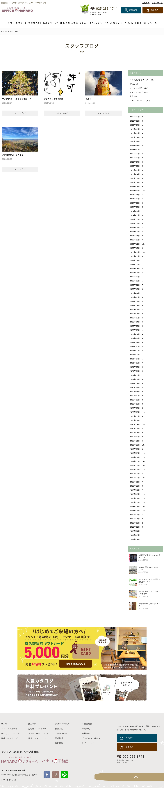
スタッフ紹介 (61, 743)
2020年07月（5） (137, 408)
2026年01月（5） (137, 137)
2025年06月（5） (137, 166)
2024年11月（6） (137, 195)
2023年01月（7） (137, 285)
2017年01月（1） (137, 539)
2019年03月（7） (137, 474)
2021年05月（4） (137, 367)
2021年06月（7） (137, 363)
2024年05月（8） (137, 219)
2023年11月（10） (138, 244)
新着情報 (59, 748)
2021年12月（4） (137, 338)
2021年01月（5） (137, 383)
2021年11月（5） (137, 342)
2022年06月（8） (137, 314)
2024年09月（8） (137, 203)
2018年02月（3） (137, 527)
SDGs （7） (135, 84)
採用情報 (59, 753)
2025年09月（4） (137, 154)
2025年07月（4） (137, 162)
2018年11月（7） (137, 490)
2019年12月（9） (137, 437)
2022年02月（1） (137, 330)
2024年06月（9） (137, 215)
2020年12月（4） (137, 387)
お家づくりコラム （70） (140, 101)
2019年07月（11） (138, 457)
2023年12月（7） (137, 240)
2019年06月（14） (138, 461)
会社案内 (145, 3)
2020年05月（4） (137, 416)
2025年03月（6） (137, 178)
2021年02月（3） (137, 379)
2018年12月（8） (137, 486)
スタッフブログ (62, 734)
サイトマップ (157, 3)
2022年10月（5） (137, 297)
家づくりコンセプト (10, 743)
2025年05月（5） (137, 170)
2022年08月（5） (137, 305)
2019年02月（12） (138, 478)
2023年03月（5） (137, 277)
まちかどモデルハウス (38, 743)
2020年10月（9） (137, 396)
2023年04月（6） (137, 273)
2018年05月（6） (137, 515)
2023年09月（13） (138, 252)
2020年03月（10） (138, 424)
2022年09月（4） (137, 301)
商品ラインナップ (9, 748)
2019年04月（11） (138, 470)
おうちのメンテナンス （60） (142, 80)
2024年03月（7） (137, 228)
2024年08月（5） (137, 207)
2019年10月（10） (138, 445)
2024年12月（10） (138, 191)
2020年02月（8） (137, 429)
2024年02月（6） (137, 232)
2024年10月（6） (137, 199)
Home (3, 31)
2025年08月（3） (137, 158)
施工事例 (32, 734)
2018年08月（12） (138, 502)
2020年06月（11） (138, 412)
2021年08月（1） (137, 355)
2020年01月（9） (137, 433)
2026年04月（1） (137, 125)
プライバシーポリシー (92, 748)
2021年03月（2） (137, 375)
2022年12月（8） (137, 289)
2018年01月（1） (137, 531)
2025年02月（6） (137, 182)
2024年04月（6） (137, 223)
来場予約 (154, 10)
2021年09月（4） (137, 351)
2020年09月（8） (137, 400)
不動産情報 (87, 734)
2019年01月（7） (137, 482)
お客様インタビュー (37, 738)
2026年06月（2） (137, 117)
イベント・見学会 (9, 738)
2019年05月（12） (138, 465)
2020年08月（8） (137, 404)
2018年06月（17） (138, 511)
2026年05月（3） (137, 121)
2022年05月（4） (137, 318)
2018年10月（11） (138, 494)
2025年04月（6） (137, 174)
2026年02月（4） (137, 133)
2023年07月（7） (137, 260)
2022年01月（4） (137, 334)
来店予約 (86, 738)
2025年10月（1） (137, 150)
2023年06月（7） (137, 264)
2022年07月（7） (137, 310)
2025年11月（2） (137, 146)
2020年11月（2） (137, 392)
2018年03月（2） (137, 523)
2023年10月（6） (137, 248)
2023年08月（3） (137, 256)
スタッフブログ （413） (140, 92)
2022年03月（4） (137, 326)
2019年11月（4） (137, 441)
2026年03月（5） (137, 129)
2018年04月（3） (137, 519)
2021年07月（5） (137, 359)
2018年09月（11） (138, 498)
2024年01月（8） (137, 236)
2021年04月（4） (137, 371)
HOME (4, 734)
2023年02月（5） (137, 281)
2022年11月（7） (137, 293)
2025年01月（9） (137, 187)
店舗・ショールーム (37, 748)
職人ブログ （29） (138, 96)
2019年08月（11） (138, 453)
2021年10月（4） (137, 346)
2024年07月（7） (137, 211)
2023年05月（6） (137, 269)
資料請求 (133, 10)
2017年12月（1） (137, 535)
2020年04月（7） (137, 420)
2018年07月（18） (138, 507)
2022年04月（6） (137, 322)
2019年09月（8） (137, 449)
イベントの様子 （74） (139, 88)
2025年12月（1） (137, 141)
